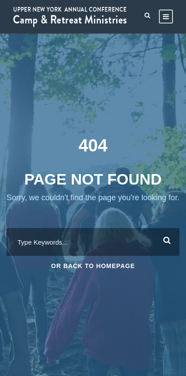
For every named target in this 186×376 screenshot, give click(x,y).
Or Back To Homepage (93, 265)
